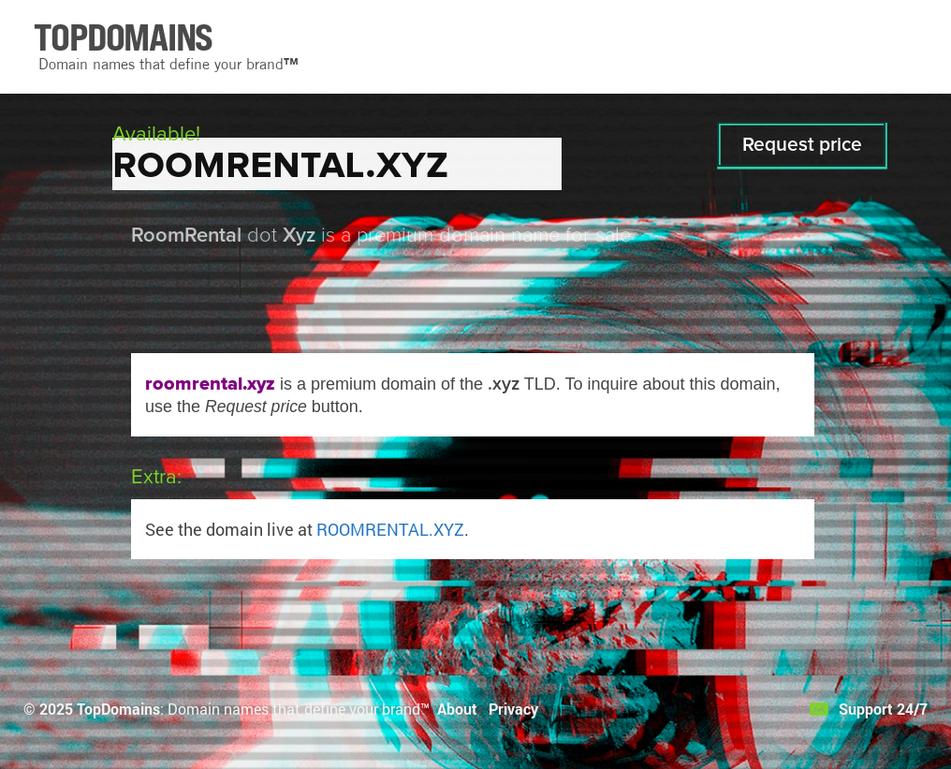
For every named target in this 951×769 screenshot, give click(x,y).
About (457, 708)
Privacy (513, 708)
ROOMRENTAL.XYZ (390, 529)
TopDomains (118, 708)
